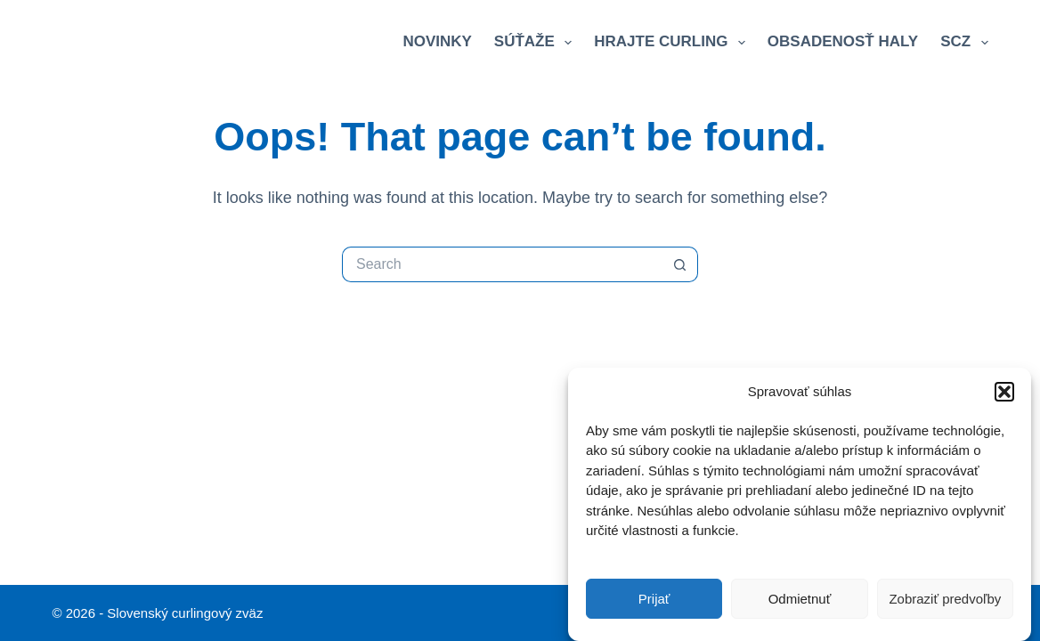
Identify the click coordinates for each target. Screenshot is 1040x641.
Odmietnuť (800, 598)
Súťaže (536, 42)
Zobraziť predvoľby (945, 598)
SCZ (963, 42)
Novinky (436, 41)
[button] (1004, 393)
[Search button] (680, 264)
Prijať (654, 598)
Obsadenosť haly (843, 41)
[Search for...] (502, 264)
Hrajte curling (673, 42)
